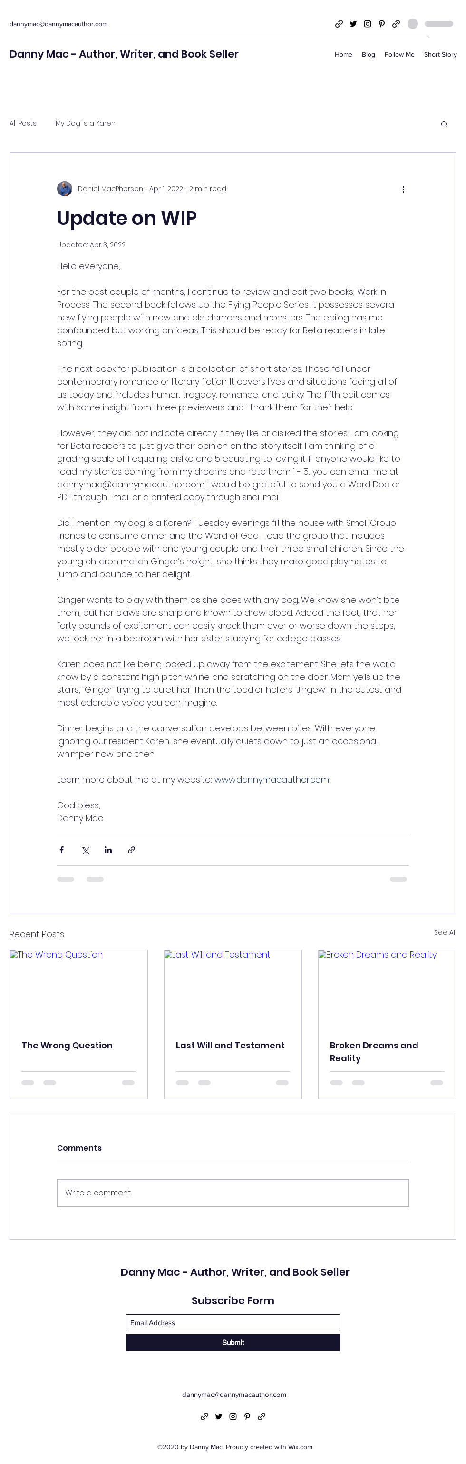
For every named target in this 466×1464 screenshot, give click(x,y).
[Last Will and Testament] (233, 989)
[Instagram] (367, 24)
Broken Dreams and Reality (374, 1051)
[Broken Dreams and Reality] (387, 989)
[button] (444, 123)
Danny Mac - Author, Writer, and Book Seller (124, 54)
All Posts (23, 123)
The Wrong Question (67, 1045)
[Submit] (233, 1342)
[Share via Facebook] (61, 849)
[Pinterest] (382, 24)
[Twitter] (353, 24)
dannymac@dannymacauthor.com (58, 24)
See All (445, 932)
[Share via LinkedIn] (108, 849)
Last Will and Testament (230, 1045)
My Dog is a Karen (86, 123)
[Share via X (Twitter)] (84, 849)
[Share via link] (131, 849)
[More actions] (403, 188)
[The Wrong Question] (78, 989)
